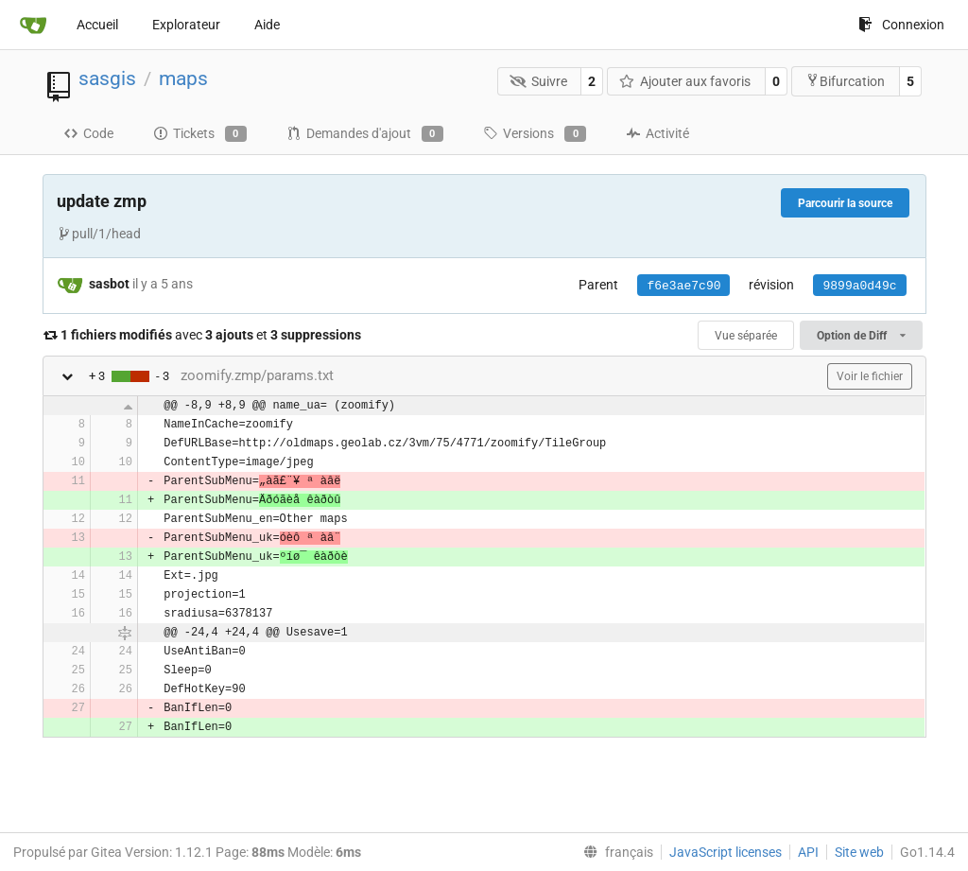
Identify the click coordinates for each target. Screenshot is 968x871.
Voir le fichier (870, 376)
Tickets (200, 134)
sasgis (107, 78)
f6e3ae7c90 (683, 286)
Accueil (97, 24)
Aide (267, 24)
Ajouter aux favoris (685, 81)
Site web (859, 852)
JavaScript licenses (725, 852)
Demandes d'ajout (364, 134)
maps (183, 78)
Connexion (901, 24)
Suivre (538, 81)
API (808, 852)
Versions (534, 134)
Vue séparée (746, 335)
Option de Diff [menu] (861, 335)
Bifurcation (845, 81)
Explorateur (186, 24)
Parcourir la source (845, 203)
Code (88, 133)
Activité (657, 133)
